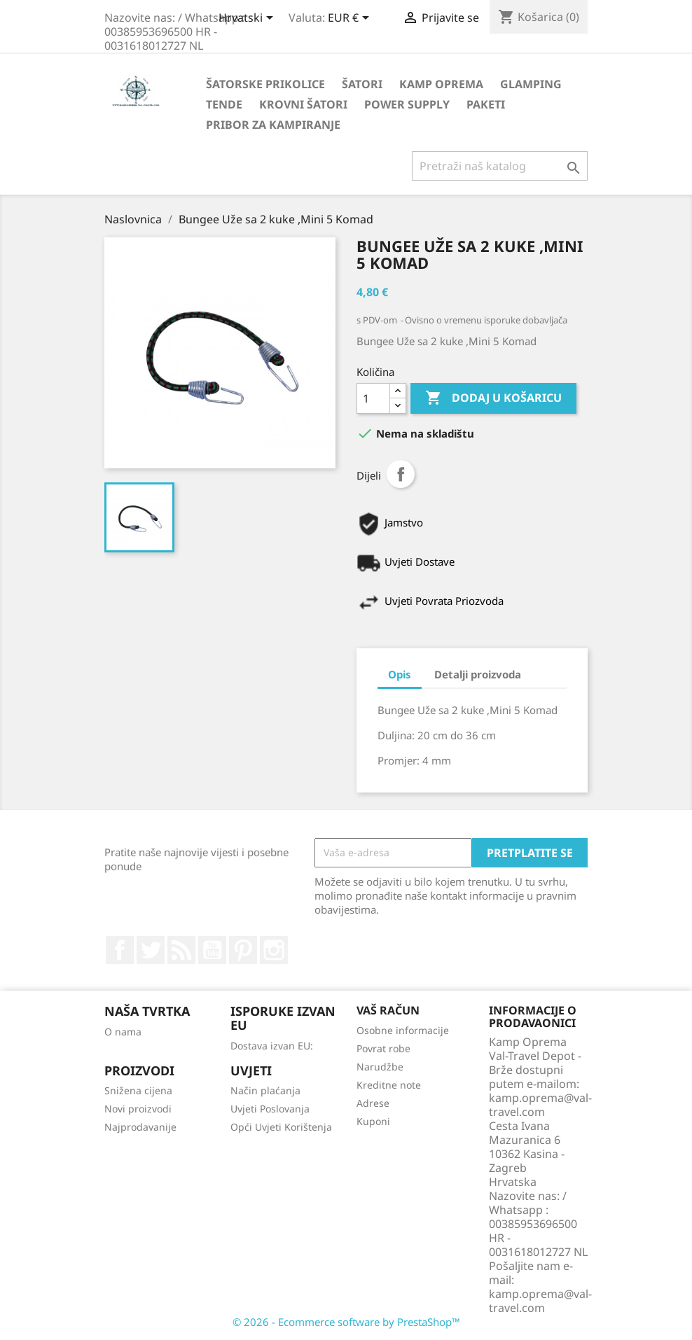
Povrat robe (383, 1048)
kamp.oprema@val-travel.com (540, 1300)
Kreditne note (389, 1084)
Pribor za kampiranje (273, 124)
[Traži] (500, 166)
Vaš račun (388, 1010)
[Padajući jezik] (248, 19)
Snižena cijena (138, 1090)
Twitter (151, 950)
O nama (122, 1031)
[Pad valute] (351, 19)
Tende (224, 104)
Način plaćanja (265, 1090)
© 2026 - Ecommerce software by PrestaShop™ (346, 1322)
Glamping (531, 84)
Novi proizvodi (138, 1108)
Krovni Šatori (303, 104)
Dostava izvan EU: (271, 1045)
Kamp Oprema (441, 84)
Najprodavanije (140, 1126)
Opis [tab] (399, 674)
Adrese (373, 1103)
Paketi (485, 104)
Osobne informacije (403, 1030)
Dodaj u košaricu (493, 398)
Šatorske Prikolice (265, 84)
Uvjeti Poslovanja (270, 1108)
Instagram (274, 950)
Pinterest (243, 950)
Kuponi (373, 1121)
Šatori (362, 84)
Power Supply (407, 104)
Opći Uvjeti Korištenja (281, 1126)
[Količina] (373, 398)
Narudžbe (380, 1066)
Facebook (120, 950)
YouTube (212, 950)
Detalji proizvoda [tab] (477, 674)
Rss (181, 950)
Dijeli (401, 474)
